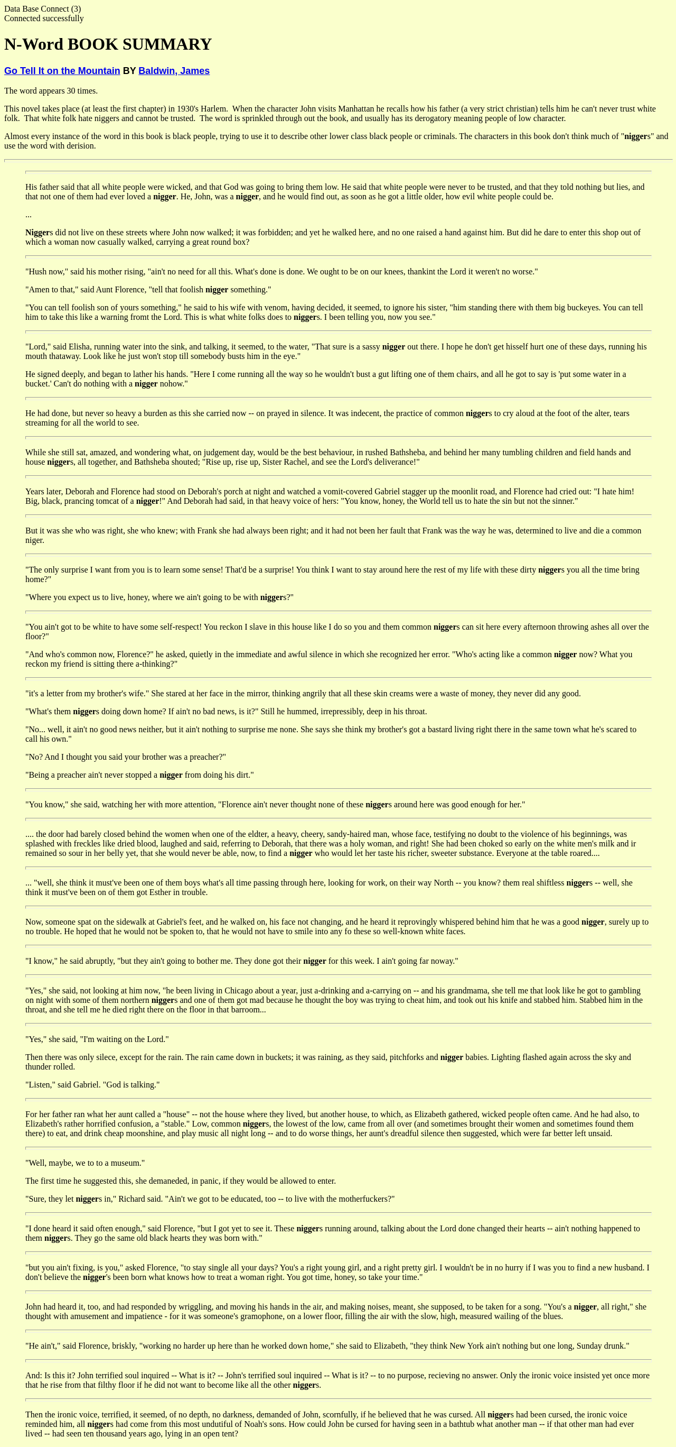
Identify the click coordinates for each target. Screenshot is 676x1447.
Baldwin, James (174, 71)
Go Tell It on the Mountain (62, 71)
